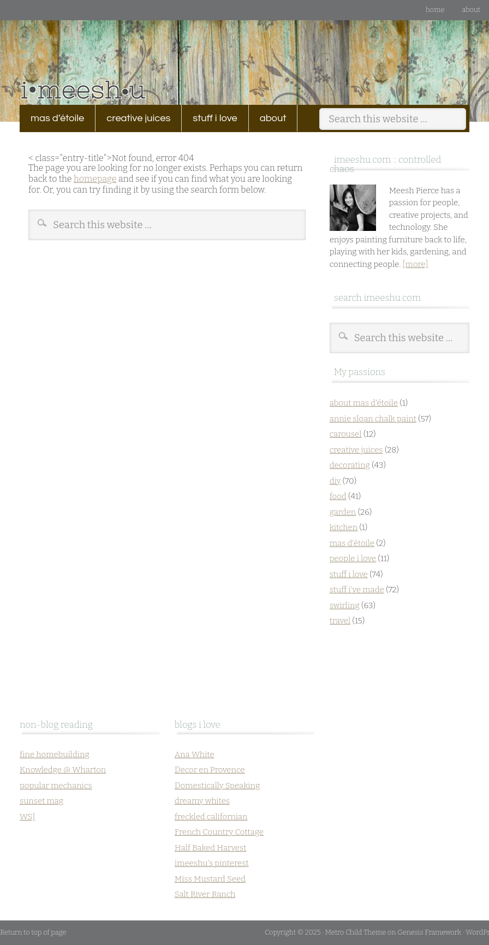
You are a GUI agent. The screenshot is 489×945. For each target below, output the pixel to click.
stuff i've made (357, 590)
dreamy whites (202, 801)
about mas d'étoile (364, 403)
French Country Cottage (219, 832)
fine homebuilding (55, 754)
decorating (350, 465)
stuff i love (209, 118)
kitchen (343, 527)
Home (435, 9)
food (338, 496)
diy (335, 481)
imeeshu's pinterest (212, 863)
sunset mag (41, 801)
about (471, 9)
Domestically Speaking (217, 786)
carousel (346, 434)
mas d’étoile (57, 118)
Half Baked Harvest (211, 848)
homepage (95, 179)
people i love (353, 558)
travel (340, 621)
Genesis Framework (429, 932)
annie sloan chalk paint (373, 419)
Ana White (194, 754)
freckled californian (211, 817)
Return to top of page (33, 932)
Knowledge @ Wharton (63, 770)
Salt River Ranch (205, 894)
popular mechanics (56, 786)
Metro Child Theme (355, 932)
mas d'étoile (352, 543)
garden (343, 512)
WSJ (27, 817)
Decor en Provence (210, 770)
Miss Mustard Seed (210, 879)
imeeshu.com (244, 54)
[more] (415, 264)
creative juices (133, 118)
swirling (345, 605)
